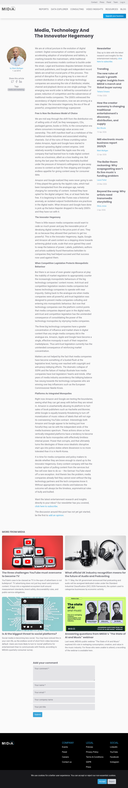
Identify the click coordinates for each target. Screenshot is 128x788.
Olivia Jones (101, 206)
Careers (65, 757)
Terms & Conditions (95, 757)
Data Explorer (59, 9)
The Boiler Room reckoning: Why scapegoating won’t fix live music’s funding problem (110, 169)
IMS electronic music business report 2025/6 (110, 143)
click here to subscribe (46, 506)
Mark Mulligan (102, 151)
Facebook (114, 757)
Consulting (77, 9)
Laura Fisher (102, 180)
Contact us (67, 762)
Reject (111, 781)
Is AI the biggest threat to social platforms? (29, 634)
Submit (37, 714)
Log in (122, 2)
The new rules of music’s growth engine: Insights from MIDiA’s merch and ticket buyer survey (110, 80)
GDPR (88, 762)
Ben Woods (101, 128)
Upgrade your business (115, 16)
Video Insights (94, 9)
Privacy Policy (92, 752)
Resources (112, 9)
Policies (89, 747)
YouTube (114, 752)
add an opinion (56, 515)
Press (102, 2)
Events (65, 747)
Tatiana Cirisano (103, 92)
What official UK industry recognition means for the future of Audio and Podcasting (95, 574)
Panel (109, 2)
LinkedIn (114, 747)
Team (116, 2)
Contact (94, 2)
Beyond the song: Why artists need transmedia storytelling (111, 196)
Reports (44, 9)
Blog (123, 9)
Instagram (114, 762)
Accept (102, 781)
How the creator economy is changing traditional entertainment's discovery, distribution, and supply (111, 113)
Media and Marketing (16, 90)
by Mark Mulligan (16, 68)
